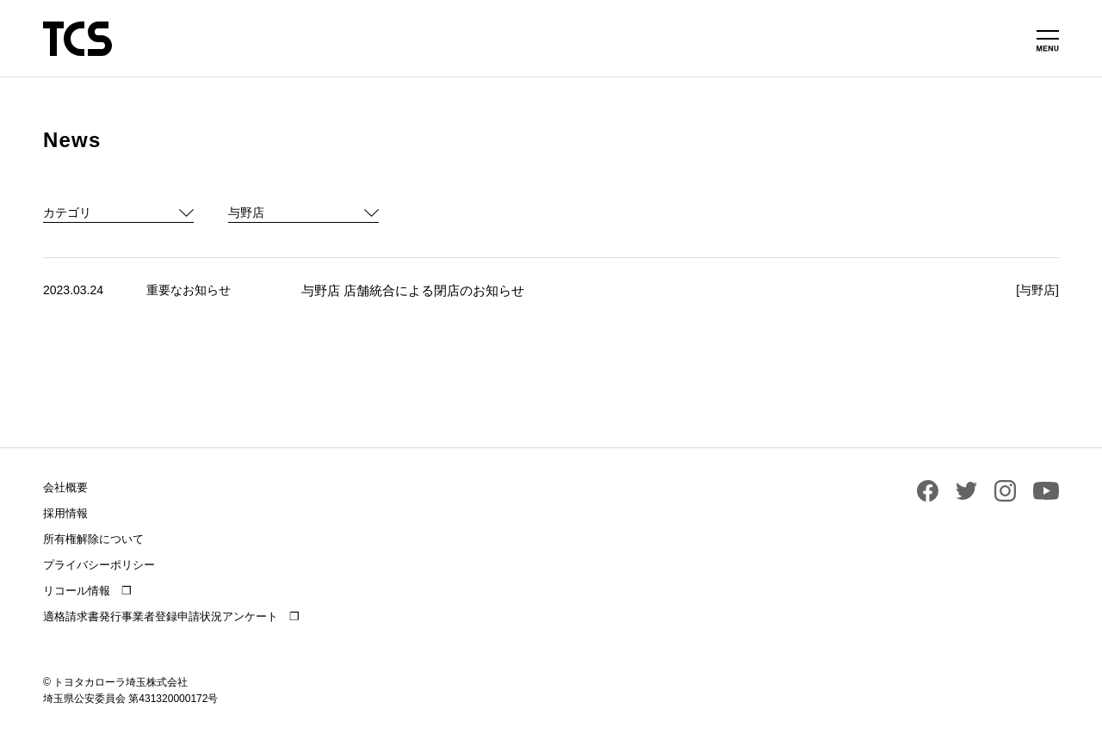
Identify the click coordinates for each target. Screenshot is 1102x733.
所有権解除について (93, 539)
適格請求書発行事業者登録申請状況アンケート (160, 616)
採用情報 (65, 513)
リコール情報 (76, 590)
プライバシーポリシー (99, 564)
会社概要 (65, 487)
